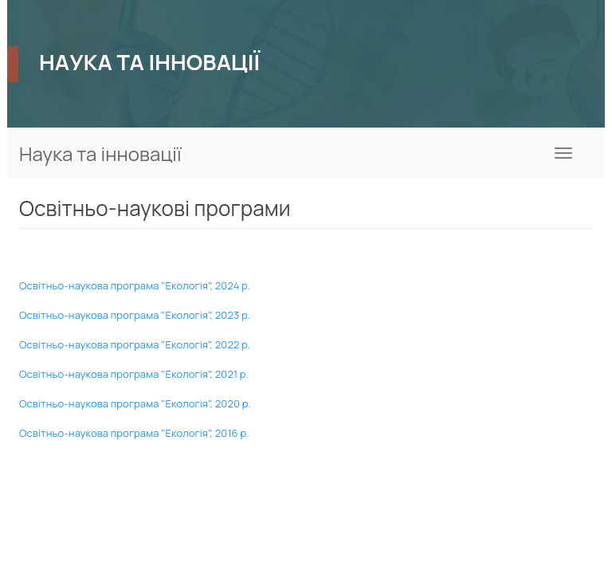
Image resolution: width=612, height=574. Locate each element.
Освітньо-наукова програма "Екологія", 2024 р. (134, 285)
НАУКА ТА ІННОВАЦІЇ (149, 62)
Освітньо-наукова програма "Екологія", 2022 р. (134, 344)
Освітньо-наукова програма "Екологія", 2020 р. (135, 403)
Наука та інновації (100, 153)
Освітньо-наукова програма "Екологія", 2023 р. (134, 315)
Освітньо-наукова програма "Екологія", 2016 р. (134, 433)
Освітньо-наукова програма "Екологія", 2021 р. (134, 374)
